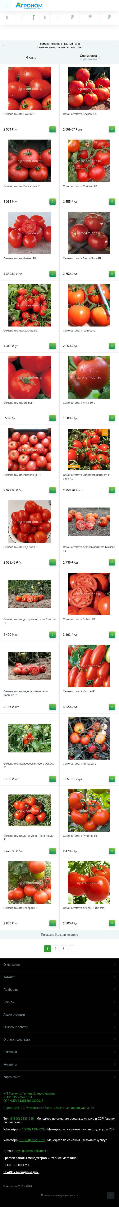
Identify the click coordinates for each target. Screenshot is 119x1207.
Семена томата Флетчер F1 (80, 835)
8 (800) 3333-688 (22, 1118)
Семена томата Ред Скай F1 (21, 547)
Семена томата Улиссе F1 (79, 691)
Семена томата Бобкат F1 (79, 619)
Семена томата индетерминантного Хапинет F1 (25, 693)
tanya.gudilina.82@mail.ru (31, 1150)
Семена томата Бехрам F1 (79, 114)
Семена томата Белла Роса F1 (82, 258)
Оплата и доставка (59, 1039)
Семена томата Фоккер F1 (19, 258)
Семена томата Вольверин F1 (22, 186)
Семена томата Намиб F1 (19, 114)
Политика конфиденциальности (59, 1195)
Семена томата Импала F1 (80, 763)
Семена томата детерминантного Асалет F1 (28, 837)
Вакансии (59, 1052)
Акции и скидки (59, 1014)
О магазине (59, 964)
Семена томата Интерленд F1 (22, 474)
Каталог (59, 977)
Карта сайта (59, 1077)
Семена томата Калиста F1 (20, 330)
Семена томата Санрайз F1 (80, 186)
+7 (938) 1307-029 (32, 1129)
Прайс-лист (59, 989)
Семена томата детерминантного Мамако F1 (89, 549)
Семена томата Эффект (18, 402)
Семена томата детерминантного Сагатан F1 (29, 621)
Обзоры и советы (59, 1027)
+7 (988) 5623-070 (32, 1140)
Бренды (59, 1002)
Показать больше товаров (59, 934)
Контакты (59, 1064)
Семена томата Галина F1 (79, 330)
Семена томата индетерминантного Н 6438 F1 (86, 476)
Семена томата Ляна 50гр (79, 402)
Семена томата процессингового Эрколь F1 (28, 765)
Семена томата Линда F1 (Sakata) (84, 907)
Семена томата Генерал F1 (20, 907)
